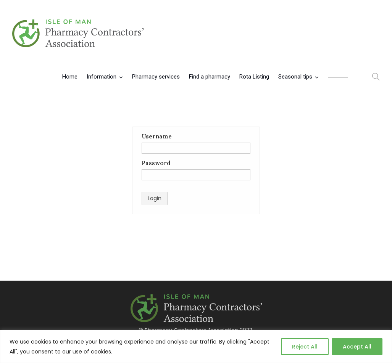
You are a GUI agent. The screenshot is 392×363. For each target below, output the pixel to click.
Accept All (357, 346)
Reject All (305, 346)
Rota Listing (254, 76)
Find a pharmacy (209, 76)
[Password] (196, 174)
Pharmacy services (156, 76)
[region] (196, 346)
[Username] (196, 148)
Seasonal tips (295, 76)
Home (69, 76)
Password (156, 163)
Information (101, 76)
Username (157, 136)
